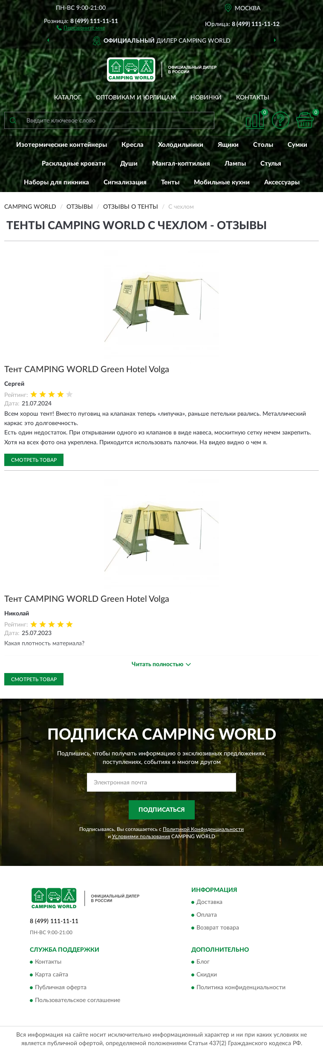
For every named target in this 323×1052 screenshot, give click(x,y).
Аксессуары (282, 182)
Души (129, 163)
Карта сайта (51, 975)
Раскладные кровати (74, 163)
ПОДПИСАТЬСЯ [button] (161, 810)
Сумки (297, 145)
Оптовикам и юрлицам (136, 98)
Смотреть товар (34, 460)
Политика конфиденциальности (241, 988)
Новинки (206, 98)
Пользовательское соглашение (77, 1001)
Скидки (206, 975)
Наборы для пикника (56, 182)
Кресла (132, 145)
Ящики (228, 145)
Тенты (170, 182)
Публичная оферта (61, 988)
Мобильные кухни (222, 182)
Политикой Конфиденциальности (203, 829)
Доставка (209, 903)
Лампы (235, 163)
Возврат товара (217, 928)
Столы (263, 145)
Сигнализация (125, 182)
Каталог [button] (67, 98)
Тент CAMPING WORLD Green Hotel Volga (86, 369)
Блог (203, 962)
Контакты (252, 98)
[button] (81, 27)
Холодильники (180, 145)
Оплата (206, 915)
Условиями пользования (141, 836)
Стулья (270, 163)
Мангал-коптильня (181, 163)
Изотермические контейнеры (61, 145)
